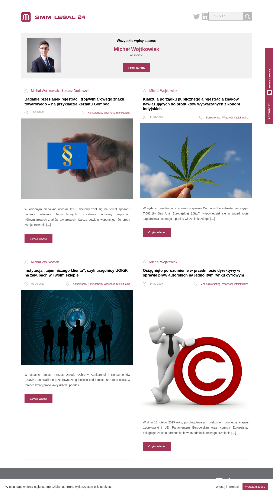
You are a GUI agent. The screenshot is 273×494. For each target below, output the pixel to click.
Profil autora (136, 67)
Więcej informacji (227, 486)
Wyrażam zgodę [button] (255, 486)
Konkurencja (95, 112)
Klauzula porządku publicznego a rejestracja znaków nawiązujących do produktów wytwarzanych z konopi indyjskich (191, 104)
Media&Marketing (210, 283)
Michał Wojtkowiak (45, 91)
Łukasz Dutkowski (75, 91)
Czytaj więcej (38, 238)
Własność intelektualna (117, 112)
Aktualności (79, 283)
